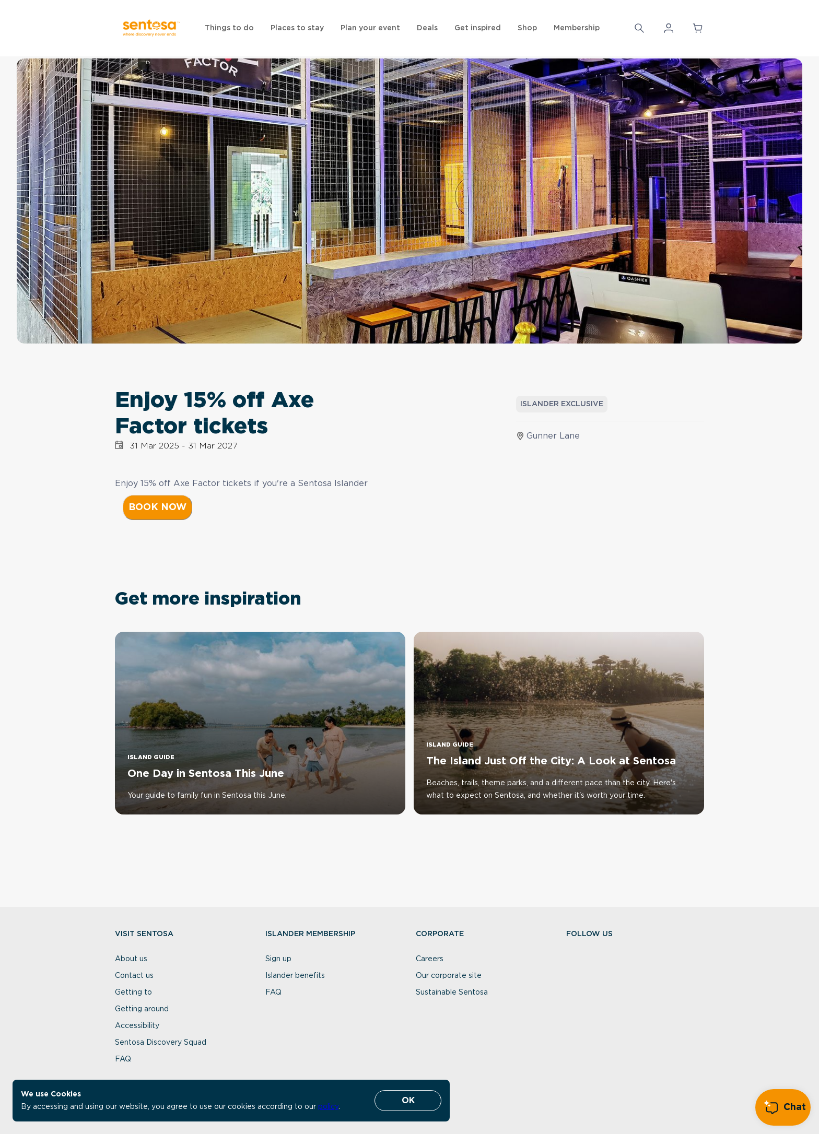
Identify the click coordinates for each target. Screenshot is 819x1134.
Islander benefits (295, 975)
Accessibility (137, 1026)
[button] (668, 28)
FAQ (123, 1059)
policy (328, 1107)
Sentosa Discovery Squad (160, 1042)
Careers (429, 959)
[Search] (639, 28)
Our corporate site (449, 975)
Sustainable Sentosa (452, 992)
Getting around (142, 1009)
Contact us (134, 975)
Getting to (133, 992)
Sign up (278, 959)
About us (131, 959)
